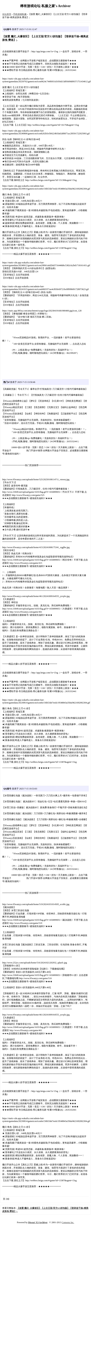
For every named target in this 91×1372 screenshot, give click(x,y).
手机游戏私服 (20, 14)
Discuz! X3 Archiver (38, 1222)
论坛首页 (6, 14)
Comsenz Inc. (68, 1222)
